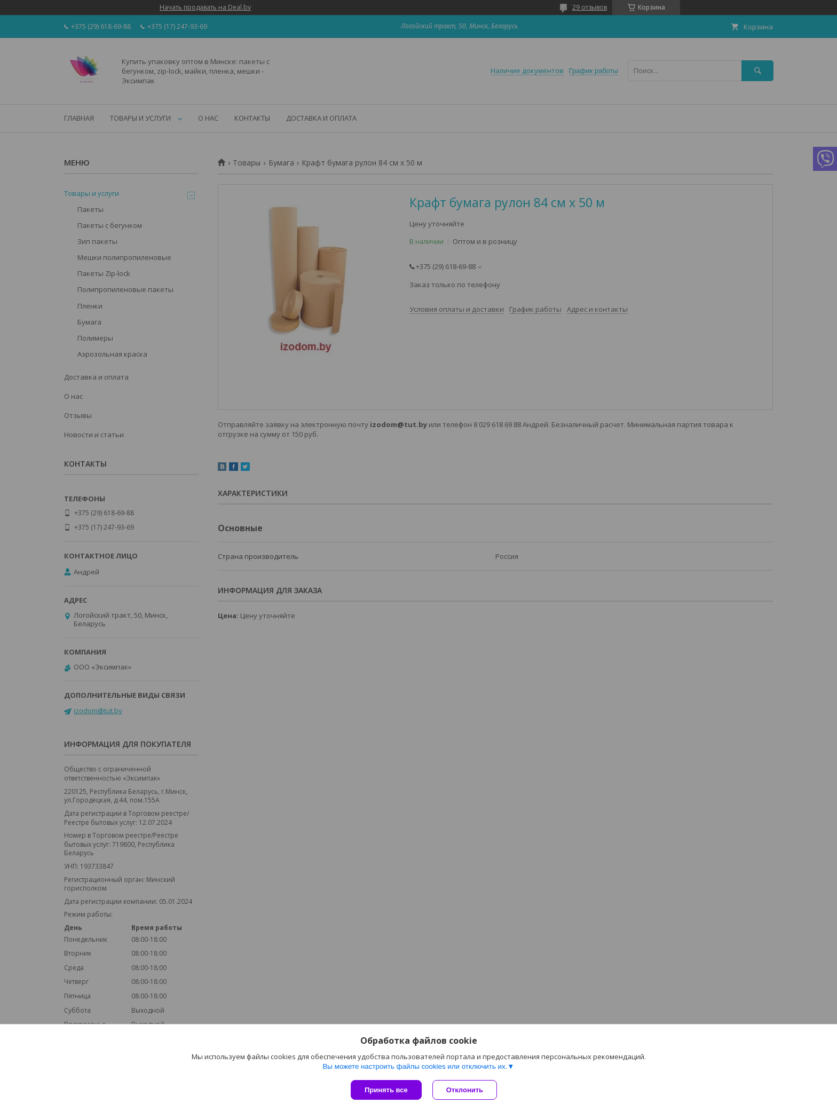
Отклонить (464, 1090)
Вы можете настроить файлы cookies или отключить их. (414, 1066)
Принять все (386, 1090)
